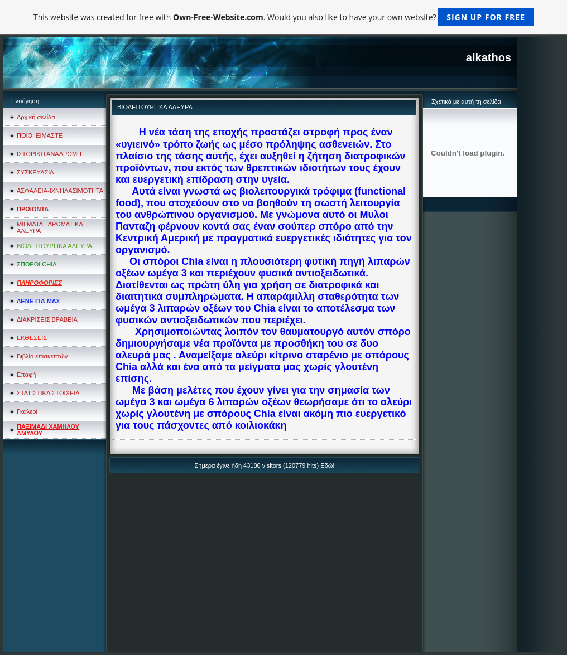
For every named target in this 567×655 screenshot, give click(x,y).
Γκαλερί (27, 411)
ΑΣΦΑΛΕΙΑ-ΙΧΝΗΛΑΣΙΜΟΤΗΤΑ (60, 190)
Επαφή (26, 374)
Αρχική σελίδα (36, 117)
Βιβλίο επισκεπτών (42, 356)
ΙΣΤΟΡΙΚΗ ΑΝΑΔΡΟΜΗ (49, 154)
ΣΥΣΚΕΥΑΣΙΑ (35, 172)
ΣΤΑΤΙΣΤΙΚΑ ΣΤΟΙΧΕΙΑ (48, 393)
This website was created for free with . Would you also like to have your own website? (283, 17)
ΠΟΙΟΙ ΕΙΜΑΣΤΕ (40, 135)
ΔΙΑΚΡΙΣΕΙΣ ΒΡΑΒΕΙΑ (47, 319)
